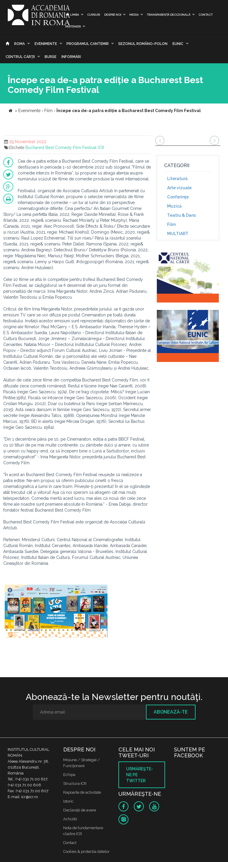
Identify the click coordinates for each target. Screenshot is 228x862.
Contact (205, 14)
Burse (50, 57)
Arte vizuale (179, 187)
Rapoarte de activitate (82, 792)
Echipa (69, 774)
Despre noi (112, 14)
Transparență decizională (168, 14)
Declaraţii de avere (79, 810)
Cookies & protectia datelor (86, 851)
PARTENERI (73, 26)
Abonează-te (171, 712)
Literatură (177, 178)
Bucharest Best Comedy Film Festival (61, 147)
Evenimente (46, 44)
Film (171, 224)
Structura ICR (75, 783)
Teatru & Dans (181, 215)
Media (134, 14)
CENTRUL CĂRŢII (20, 57)
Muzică (174, 206)
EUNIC (177, 44)
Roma (19, 44)
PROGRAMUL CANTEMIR (87, 44)
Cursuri (93, 14)
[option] (56, 612)
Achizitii (70, 819)
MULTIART (177, 233)
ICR (101, 147)
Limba (72, 14)
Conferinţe (178, 197)
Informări (71, 57)
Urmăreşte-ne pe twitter (139, 774)
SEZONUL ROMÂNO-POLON (142, 44)
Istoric (68, 801)
